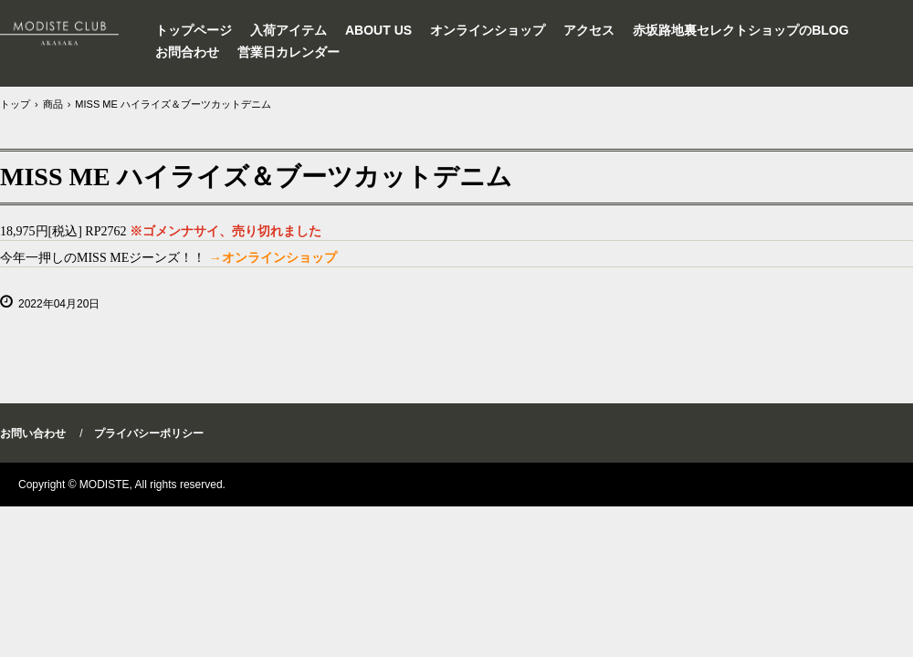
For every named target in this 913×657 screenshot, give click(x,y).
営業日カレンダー (288, 52)
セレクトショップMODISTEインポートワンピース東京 (70, 32)
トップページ (193, 30)
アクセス (588, 30)
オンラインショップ (487, 30)
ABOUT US (378, 30)
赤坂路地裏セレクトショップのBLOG (740, 30)
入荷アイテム (288, 30)
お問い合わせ (33, 433)
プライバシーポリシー (149, 433)
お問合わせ (187, 52)
